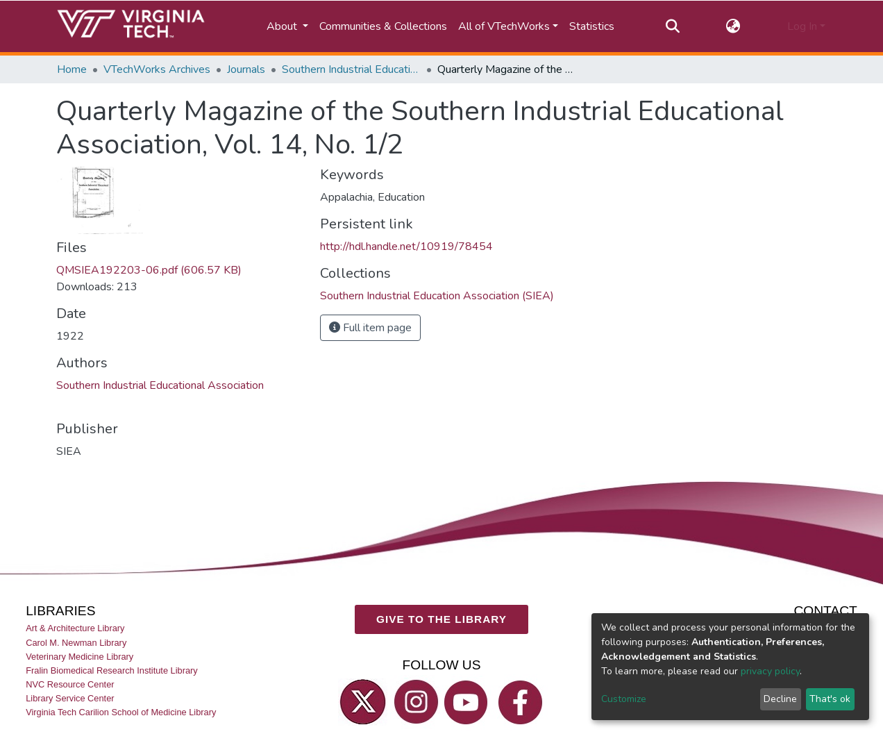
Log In (802, 26)
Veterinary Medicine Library (79, 656)
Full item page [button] (370, 327)
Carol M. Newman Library (76, 642)
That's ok (829, 699)
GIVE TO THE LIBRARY (441, 618)
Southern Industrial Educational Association (160, 385)
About (283, 26)
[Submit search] (672, 26)
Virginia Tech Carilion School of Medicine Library (121, 712)
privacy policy (770, 671)
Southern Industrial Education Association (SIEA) (351, 69)
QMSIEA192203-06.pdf (149, 270)
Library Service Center (70, 697)
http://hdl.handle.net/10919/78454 (406, 246)
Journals (246, 69)
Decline (780, 699)
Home (72, 69)
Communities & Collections (383, 26)
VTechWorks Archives (156, 69)
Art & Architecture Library (75, 628)
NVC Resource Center (70, 683)
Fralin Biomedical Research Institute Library (112, 670)
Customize (623, 699)
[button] (733, 26)
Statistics (591, 26)
